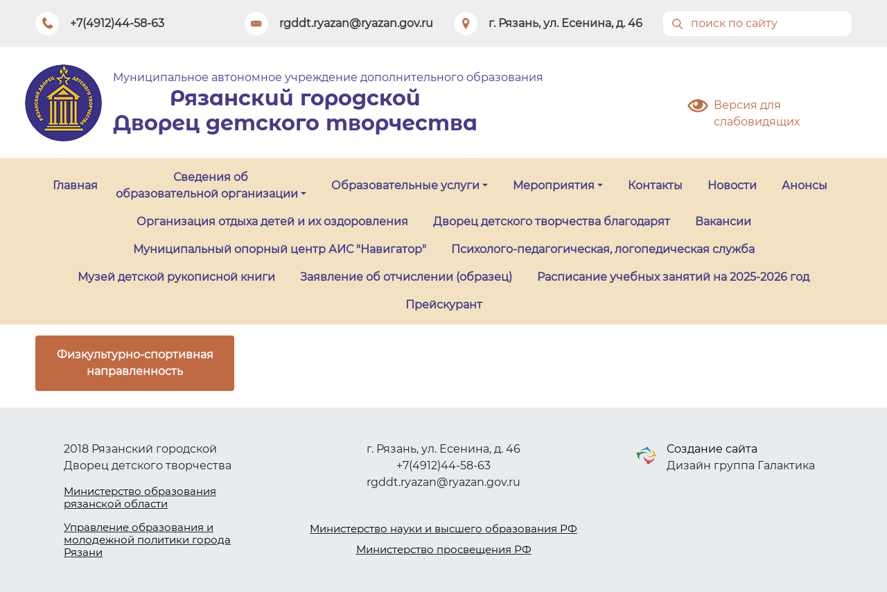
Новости (732, 185)
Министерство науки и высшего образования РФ (443, 528)
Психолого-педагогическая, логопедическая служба (603, 249)
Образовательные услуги (405, 185)
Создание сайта (712, 448)
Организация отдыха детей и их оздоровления (272, 221)
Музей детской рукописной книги (176, 277)
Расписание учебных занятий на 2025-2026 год (673, 277)
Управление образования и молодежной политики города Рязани (147, 540)
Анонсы (804, 185)
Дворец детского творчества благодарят (551, 221)
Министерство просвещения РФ (444, 549)
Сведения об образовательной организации (207, 185)
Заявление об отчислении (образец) (406, 277)
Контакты (655, 185)
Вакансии (723, 221)
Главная (75, 185)
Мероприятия (554, 185)
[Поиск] (757, 23)
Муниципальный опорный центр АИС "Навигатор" (279, 249)
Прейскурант (443, 304)
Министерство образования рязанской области (140, 497)
